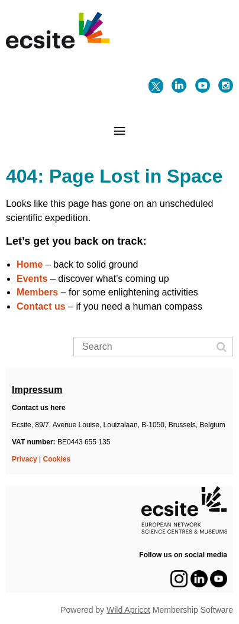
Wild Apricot (128, 610)
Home (30, 264)
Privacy (24, 459)
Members (37, 292)
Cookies (57, 459)
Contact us (41, 306)
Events (32, 279)
